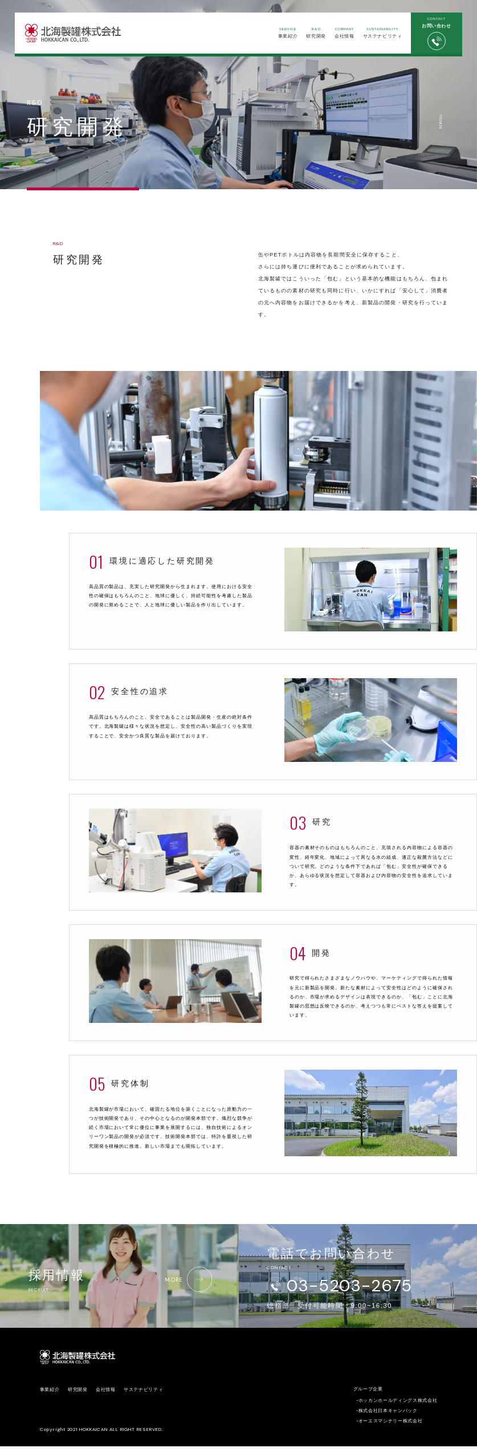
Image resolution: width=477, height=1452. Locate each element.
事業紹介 (286, 33)
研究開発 (314, 33)
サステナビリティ (380, 33)
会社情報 (342, 33)
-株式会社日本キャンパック (386, 1416)
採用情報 (121, 1282)
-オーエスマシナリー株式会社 (389, 1426)
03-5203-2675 (350, 1288)
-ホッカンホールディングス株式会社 (396, 1406)
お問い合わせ (435, 34)
